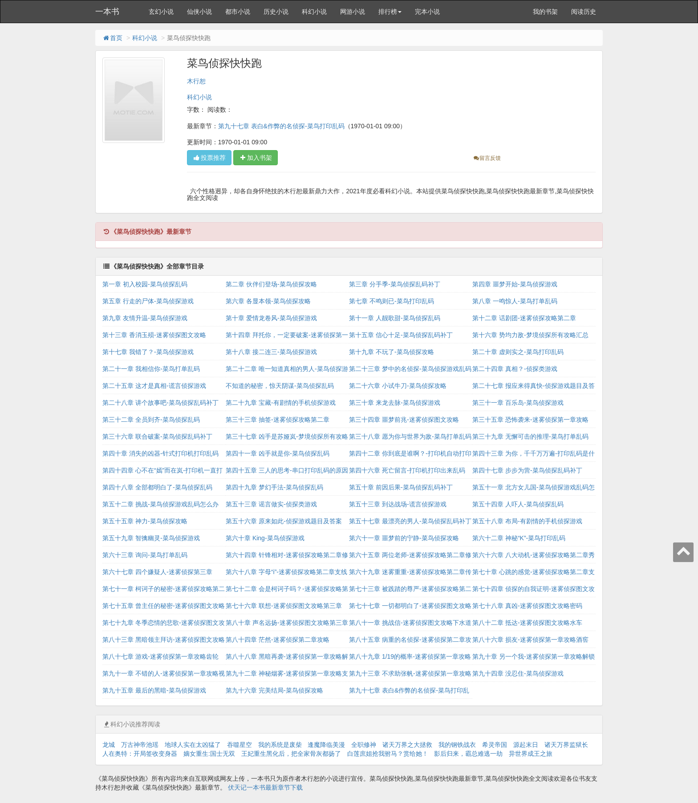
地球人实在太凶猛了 (193, 744)
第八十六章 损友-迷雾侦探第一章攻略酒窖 (530, 639)
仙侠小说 (199, 11)
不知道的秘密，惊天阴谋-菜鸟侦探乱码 (280, 385)
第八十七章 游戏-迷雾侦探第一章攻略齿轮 (160, 656)
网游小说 (352, 11)
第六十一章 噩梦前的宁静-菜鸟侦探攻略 (404, 538)
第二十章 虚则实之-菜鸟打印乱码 (518, 351)
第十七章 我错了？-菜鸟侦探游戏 (148, 351)
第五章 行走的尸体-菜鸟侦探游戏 (148, 301)
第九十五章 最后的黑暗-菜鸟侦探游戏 (154, 690)
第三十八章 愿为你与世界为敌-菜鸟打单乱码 (410, 436)
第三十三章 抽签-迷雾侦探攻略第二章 (277, 419)
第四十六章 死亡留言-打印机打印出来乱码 (407, 470)
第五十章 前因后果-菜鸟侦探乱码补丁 (401, 487)
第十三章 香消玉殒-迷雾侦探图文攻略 (154, 334)
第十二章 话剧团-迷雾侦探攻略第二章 (524, 318)
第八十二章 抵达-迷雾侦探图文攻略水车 (527, 622)
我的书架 (545, 11)
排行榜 (390, 11)
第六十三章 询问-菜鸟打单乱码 (144, 554)
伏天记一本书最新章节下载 (265, 787)
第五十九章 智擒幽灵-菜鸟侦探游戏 (151, 538)
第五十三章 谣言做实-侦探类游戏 (271, 504)
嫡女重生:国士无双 (209, 753)
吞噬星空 (239, 744)
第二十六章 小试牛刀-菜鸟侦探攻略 (397, 385)
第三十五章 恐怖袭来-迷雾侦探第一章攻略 (530, 419)
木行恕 (196, 81)
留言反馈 (487, 158)
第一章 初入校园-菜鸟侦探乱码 (144, 284)
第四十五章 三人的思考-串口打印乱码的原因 (287, 470)
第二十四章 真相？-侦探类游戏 (514, 368)
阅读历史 (583, 11)
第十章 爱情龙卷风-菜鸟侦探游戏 (271, 318)
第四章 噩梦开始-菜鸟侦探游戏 (514, 284)
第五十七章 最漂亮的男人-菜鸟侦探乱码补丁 (410, 521)
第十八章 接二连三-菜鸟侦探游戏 (271, 351)
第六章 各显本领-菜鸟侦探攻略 (268, 301)
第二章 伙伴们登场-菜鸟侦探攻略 (271, 284)
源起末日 (525, 744)
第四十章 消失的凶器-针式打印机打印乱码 (160, 453)
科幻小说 (314, 11)
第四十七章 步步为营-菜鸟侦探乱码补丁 (527, 470)
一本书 (107, 11)
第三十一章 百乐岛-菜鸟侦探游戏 (518, 402)
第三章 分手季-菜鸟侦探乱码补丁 (394, 284)
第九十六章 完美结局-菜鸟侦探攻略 (274, 690)
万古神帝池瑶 (139, 744)
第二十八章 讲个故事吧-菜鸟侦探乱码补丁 (160, 402)
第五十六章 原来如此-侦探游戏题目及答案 (284, 521)
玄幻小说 (161, 11)
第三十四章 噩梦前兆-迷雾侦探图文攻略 (404, 419)
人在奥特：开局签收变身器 (139, 753)
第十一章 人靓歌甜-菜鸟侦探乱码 (394, 318)
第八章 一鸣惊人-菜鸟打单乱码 (514, 301)
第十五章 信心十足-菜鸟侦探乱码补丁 (401, 334)
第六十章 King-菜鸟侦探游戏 (265, 538)
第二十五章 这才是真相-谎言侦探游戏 (154, 385)
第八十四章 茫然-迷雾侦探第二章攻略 (277, 639)
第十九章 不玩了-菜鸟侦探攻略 (391, 351)
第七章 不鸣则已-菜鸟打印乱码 (391, 301)
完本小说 (427, 11)
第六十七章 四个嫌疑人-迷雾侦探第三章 (157, 571)
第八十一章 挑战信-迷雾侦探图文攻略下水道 (410, 622)
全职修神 (363, 744)
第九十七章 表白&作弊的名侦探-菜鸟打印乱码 (281, 126)
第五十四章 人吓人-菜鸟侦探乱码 (518, 504)
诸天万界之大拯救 (407, 744)
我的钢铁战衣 (457, 744)
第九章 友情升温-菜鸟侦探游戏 (144, 318)
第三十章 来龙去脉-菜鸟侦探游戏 (394, 402)
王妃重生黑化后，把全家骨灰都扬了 (291, 753)
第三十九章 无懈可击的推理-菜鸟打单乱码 (530, 436)
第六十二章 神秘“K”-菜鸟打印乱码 (518, 538)
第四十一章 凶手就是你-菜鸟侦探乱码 (277, 453)
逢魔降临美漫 (326, 744)
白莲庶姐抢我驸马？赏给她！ (387, 753)
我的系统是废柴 (280, 744)
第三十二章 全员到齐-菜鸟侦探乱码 (151, 419)
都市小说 (237, 11)
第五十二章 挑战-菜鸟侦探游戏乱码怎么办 (160, 504)
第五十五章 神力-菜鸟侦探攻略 (144, 521)
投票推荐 (209, 157)
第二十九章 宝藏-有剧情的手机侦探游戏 (281, 402)
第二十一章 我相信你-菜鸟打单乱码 (151, 368)
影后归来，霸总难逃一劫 (468, 753)
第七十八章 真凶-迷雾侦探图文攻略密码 (527, 605)
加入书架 (255, 157)
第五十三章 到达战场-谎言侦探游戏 (397, 504)
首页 (112, 37)
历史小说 (276, 11)
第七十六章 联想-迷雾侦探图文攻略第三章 (284, 605)
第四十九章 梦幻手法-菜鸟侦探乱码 (274, 487)
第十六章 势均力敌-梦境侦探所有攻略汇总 (530, 334)
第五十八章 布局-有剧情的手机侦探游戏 (527, 521)
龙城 (108, 744)
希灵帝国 (494, 744)
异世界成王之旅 (530, 753)
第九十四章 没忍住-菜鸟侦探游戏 (518, 673)
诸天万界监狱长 (566, 744)
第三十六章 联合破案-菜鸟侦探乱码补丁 (157, 436)
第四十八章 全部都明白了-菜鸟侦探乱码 (157, 487)
